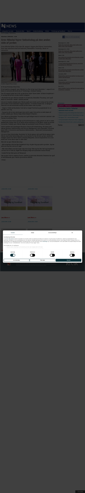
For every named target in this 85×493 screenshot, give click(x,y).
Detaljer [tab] (32, 232)
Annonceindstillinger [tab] (52, 232)
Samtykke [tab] (13, 232)
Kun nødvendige (16, 260)
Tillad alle (68, 260)
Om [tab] (72, 232)
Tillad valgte (42, 260)
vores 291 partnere (10, 238)
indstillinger (45, 241)
